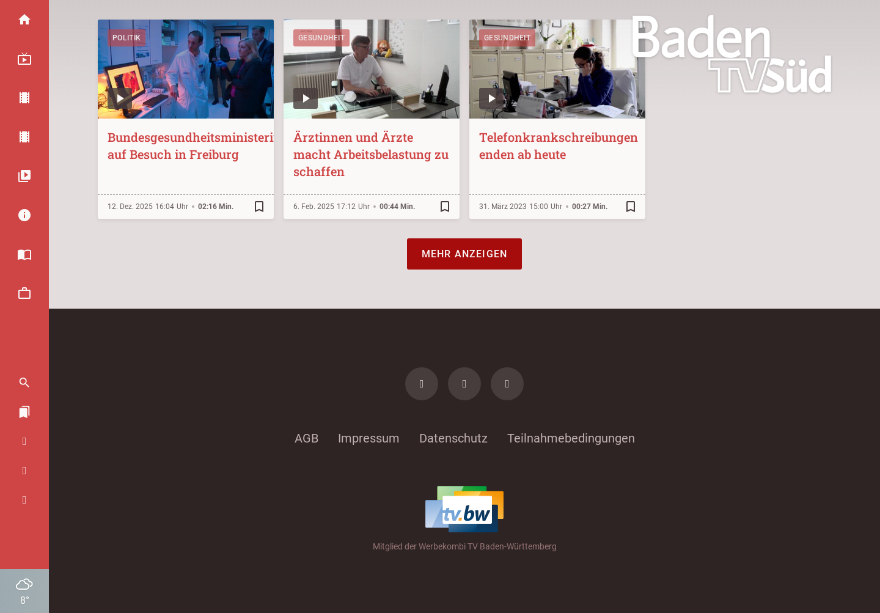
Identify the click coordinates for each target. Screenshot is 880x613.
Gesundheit (321, 38)
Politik (126, 38)
